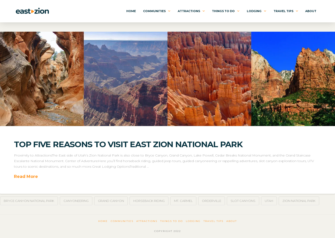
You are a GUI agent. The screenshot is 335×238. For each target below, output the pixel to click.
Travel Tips (213, 221)
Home (103, 221)
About (231, 221)
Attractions (146, 221)
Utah (269, 201)
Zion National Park (298, 201)
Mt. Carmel (183, 201)
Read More (26, 176)
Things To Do (171, 221)
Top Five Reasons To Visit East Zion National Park (128, 144)
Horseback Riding (149, 201)
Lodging (193, 221)
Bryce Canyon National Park (29, 201)
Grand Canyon (111, 201)
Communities (122, 221)
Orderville (211, 201)
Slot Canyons (243, 201)
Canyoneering (76, 201)
